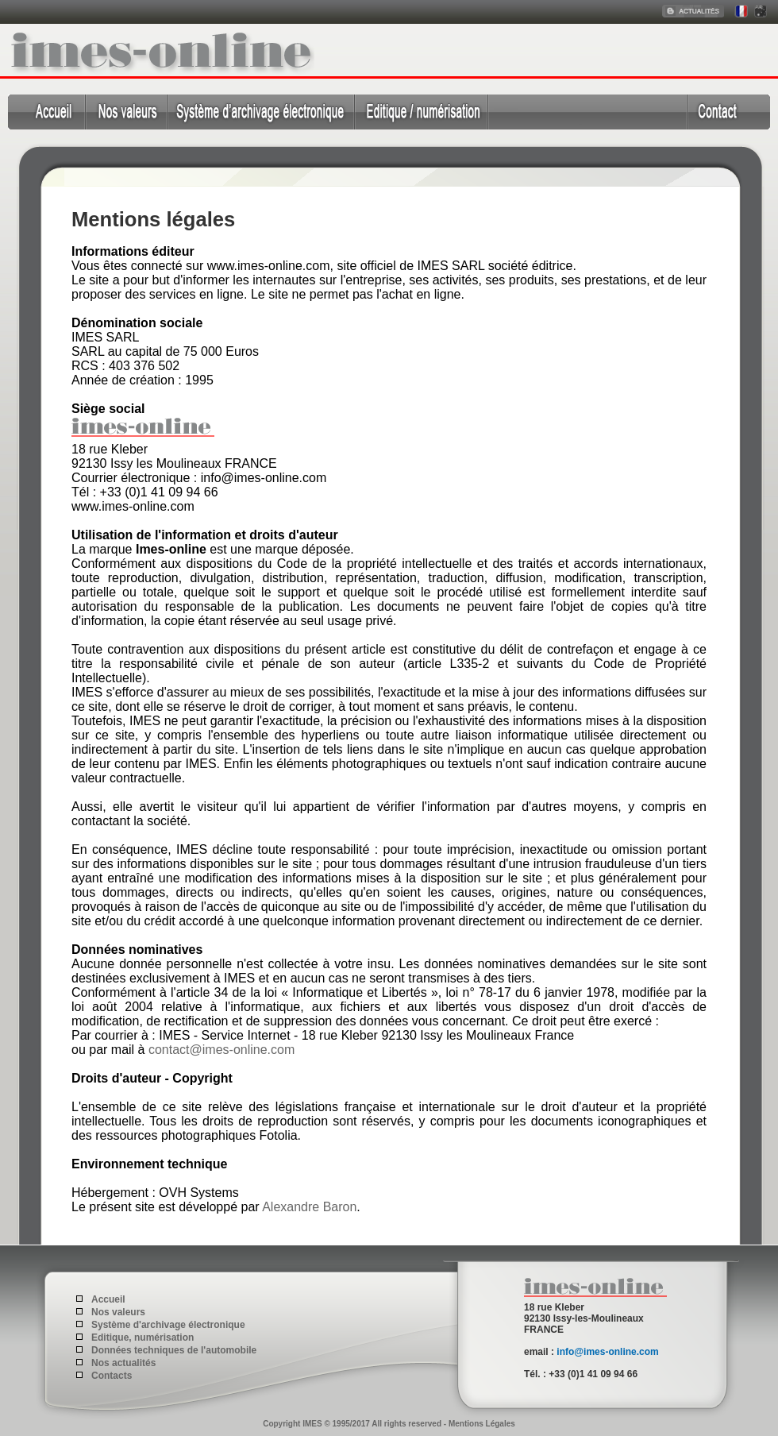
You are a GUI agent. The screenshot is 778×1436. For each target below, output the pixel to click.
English (759, 11)
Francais (739, 11)
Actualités (694, 11)
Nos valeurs (118, 1312)
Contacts (111, 1375)
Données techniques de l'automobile (587, 112)
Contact (728, 112)
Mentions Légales (482, 1423)
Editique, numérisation (420, 112)
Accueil (47, 112)
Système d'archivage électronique (261, 112)
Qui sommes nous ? (127, 112)
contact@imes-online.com (221, 1049)
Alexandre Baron (309, 1207)
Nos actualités (123, 1362)
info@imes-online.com (607, 1351)
